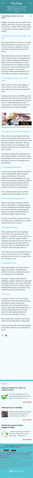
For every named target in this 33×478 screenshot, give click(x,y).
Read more (27, 402)
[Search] (30, 3)
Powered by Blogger (16, 471)
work (4, 452)
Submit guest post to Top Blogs (11, 407)
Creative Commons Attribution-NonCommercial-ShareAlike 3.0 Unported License (16, 454)
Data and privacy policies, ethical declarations (16, 446)
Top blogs (16, 3)
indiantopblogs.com (5, 457)
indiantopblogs (12, 452)
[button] (30, 16)
